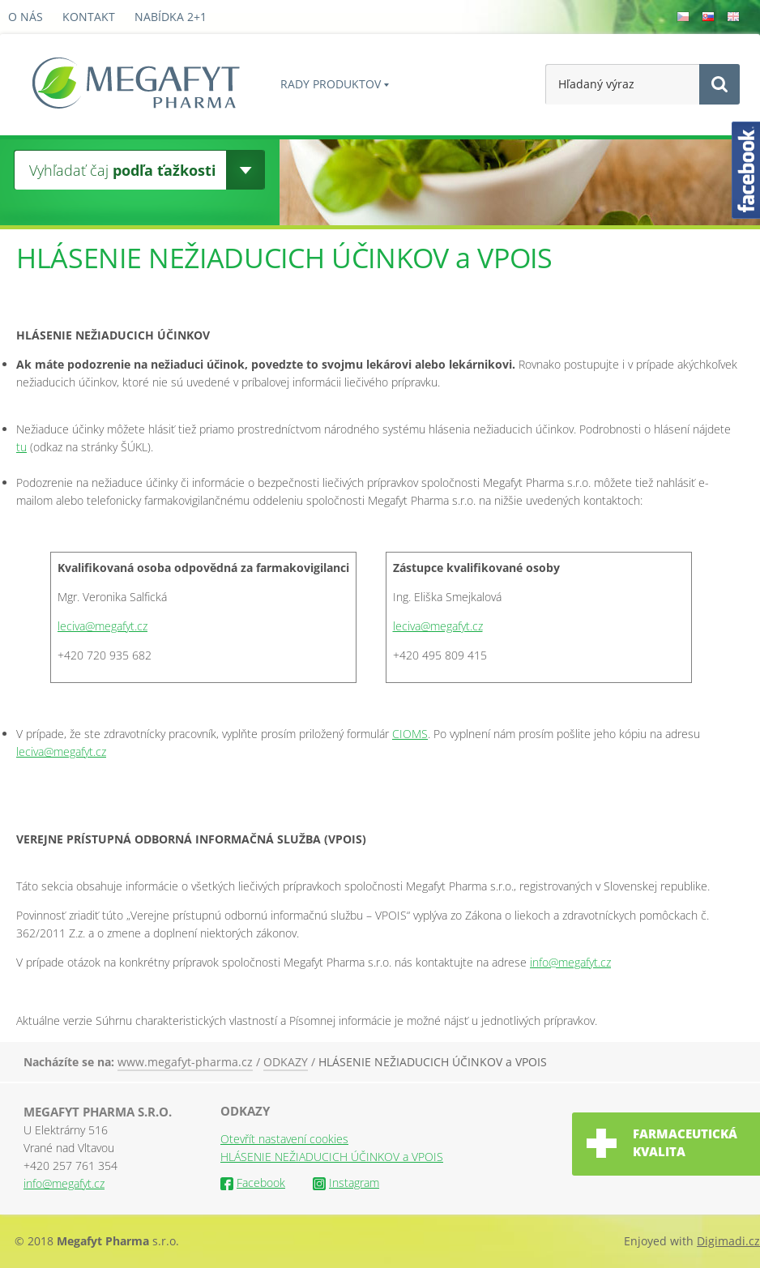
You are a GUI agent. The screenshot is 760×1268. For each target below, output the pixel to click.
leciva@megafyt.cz (102, 626)
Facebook (252, 1182)
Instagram (346, 1182)
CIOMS (410, 733)
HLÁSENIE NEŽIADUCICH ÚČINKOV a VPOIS (432, 1061)
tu (21, 447)
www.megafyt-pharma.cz (185, 1061)
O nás (25, 16)
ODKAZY (285, 1061)
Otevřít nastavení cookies (284, 1138)
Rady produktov (330, 84)
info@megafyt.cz (570, 962)
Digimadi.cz (728, 1241)
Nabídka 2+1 (170, 16)
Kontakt (88, 16)
